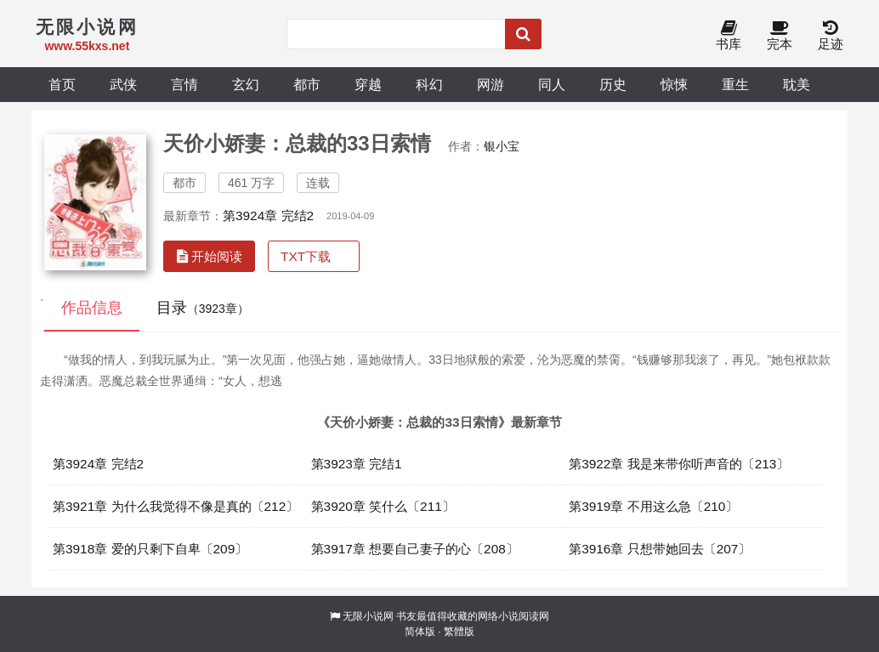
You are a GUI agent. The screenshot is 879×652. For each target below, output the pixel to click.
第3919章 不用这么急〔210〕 (653, 506)
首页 (62, 84)
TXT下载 (306, 256)
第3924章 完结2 (268, 215)
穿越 (368, 84)
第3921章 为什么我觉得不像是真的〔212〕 (175, 506)
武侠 (123, 84)
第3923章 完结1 (356, 463)
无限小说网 (368, 616)
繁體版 (459, 632)
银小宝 (501, 146)
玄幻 (245, 84)
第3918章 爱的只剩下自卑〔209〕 (150, 548)
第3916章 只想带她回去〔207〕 (660, 548)
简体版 (420, 632)
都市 (306, 84)
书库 (728, 36)
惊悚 (674, 84)
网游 (490, 84)
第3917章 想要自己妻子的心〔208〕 (415, 548)
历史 (613, 84)
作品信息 (91, 307)
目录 (202, 307)
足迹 (830, 36)
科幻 (429, 84)
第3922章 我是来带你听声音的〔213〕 (679, 463)
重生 (735, 84)
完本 (779, 36)
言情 (184, 84)
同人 (551, 84)
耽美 (796, 84)
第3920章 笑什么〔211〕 (383, 506)
